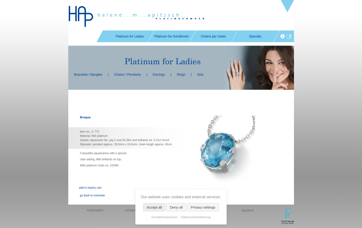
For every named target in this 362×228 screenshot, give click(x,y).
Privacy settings (203, 207)
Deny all (176, 207)
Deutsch (248, 210)
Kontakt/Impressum (165, 217)
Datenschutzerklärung (195, 217)
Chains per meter (213, 36)
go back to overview (92, 195)
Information (95, 210)
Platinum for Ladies (130, 36)
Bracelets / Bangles (88, 74)
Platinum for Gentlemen (171, 36)
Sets (200, 74)
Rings (181, 74)
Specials (255, 36)
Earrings (159, 74)
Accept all (154, 207)
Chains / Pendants (127, 74)
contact (130, 210)
